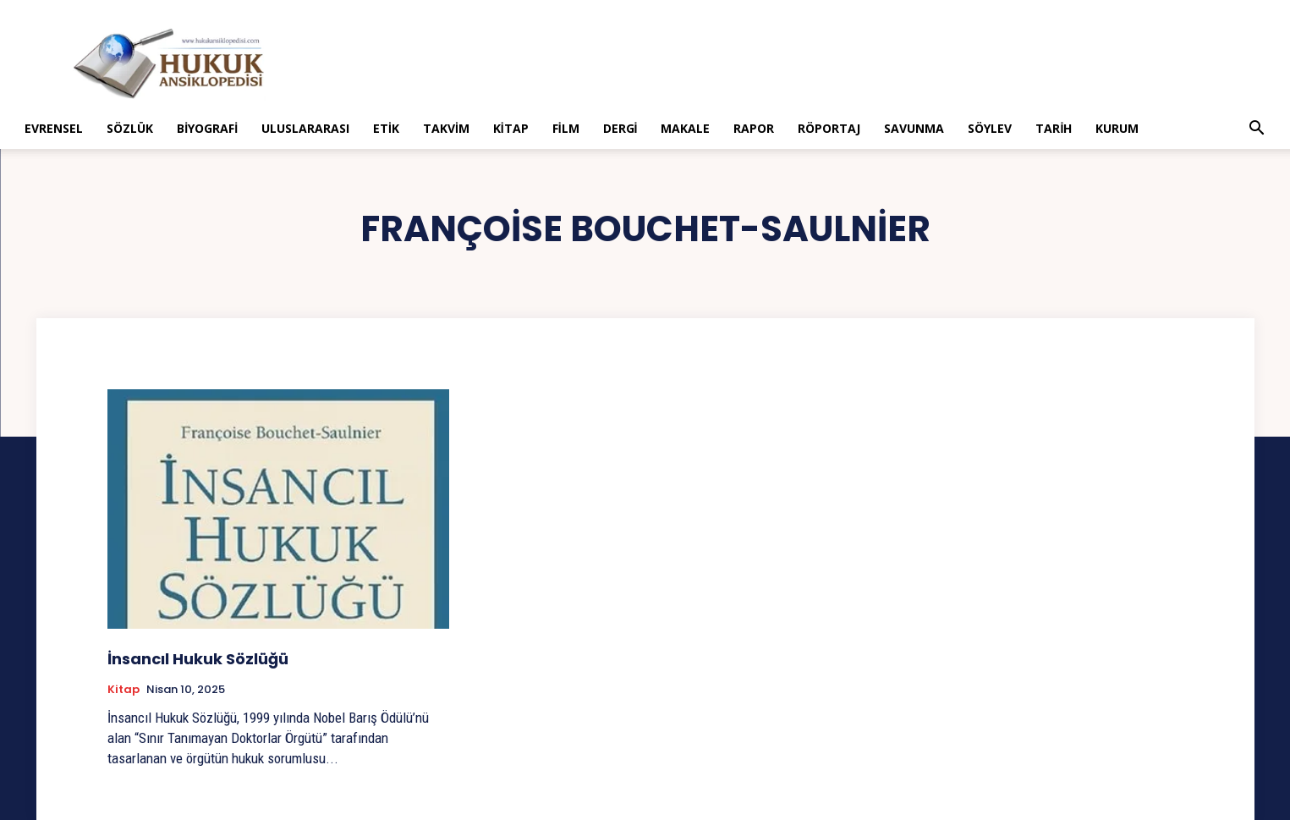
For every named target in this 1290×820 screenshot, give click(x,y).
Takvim (446, 128)
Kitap (511, 128)
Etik (386, 128)
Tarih (1053, 128)
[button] (1257, 130)
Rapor (753, 128)
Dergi (620, 128)
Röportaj (829, 128)
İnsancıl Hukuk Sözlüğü (197, 658)
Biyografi (207, 128)
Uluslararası (305, 128)
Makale (685, 128)
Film (565, 128)
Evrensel (54, 128)
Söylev (990, 128)
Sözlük (130, 128)
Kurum (1117, 128)
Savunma (914, 128)
